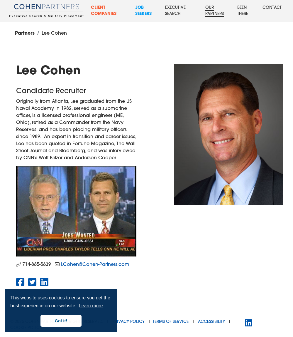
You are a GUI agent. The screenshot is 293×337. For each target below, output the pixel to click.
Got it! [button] (61, 320)
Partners (25, 33)
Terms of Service (171, 322)
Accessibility (211, 322)
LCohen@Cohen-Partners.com (95, 264)
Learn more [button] (91, 305)
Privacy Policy (128, 322)
